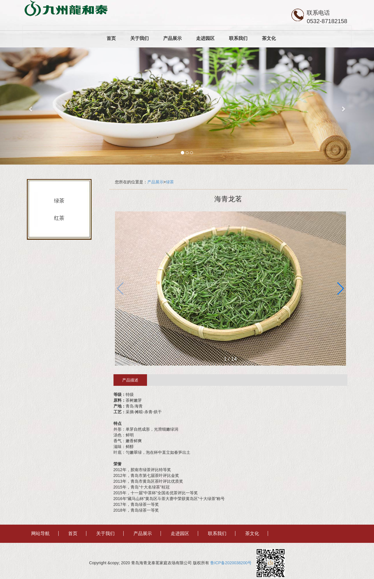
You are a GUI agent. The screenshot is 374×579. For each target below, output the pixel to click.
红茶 (59, 218)
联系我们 (238, 38)
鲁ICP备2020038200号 (232, 562)
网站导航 (40, 533)
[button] (341, 288)
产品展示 (172, 38)
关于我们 (139, 38)
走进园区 (205, 38)
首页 (111, 38)
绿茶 (59, 201)
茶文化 (269, 38)
